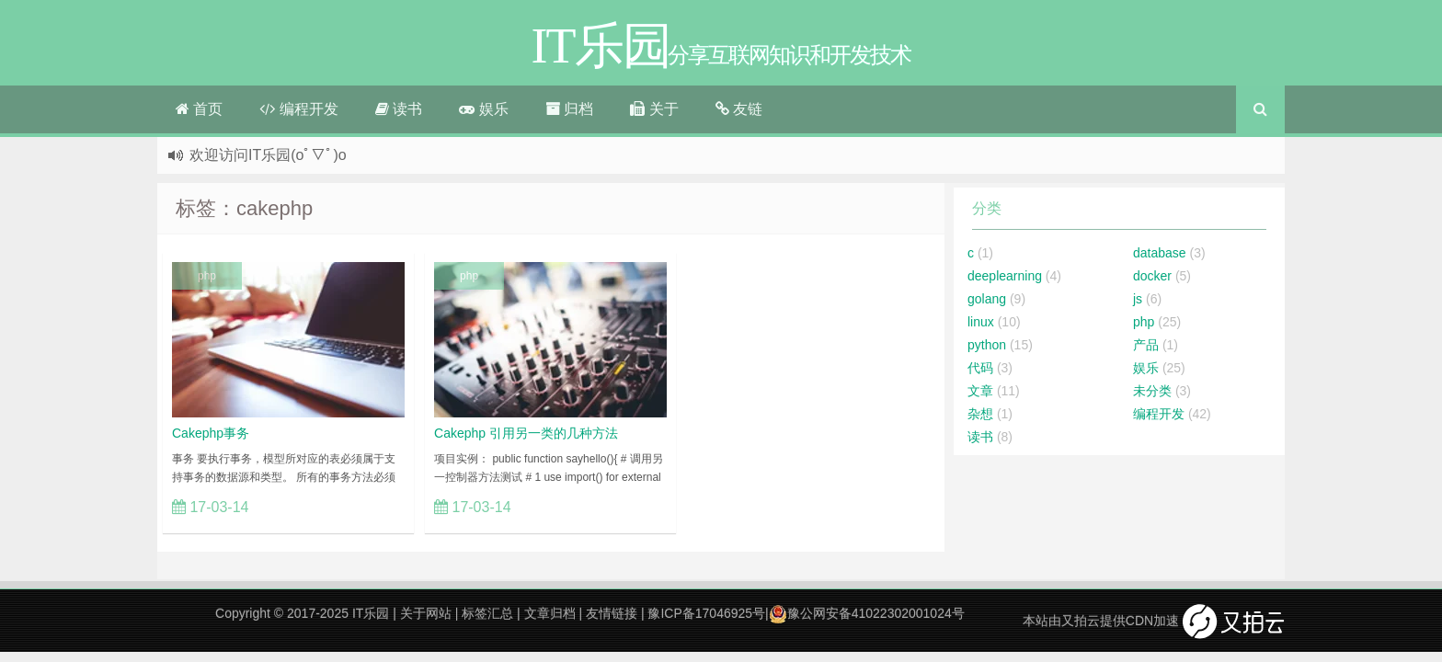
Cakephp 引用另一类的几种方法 (526, 433)
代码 (980, 367)
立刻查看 (366, 506)
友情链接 (611, 613)
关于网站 (426, 613)
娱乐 (483, 109)
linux (980, 321)
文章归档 (550, 613)
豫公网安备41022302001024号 (867, 613)
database (1159, 252)
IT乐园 (370, 613)
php (207, 275)
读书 (398, 109)
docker (1152, 275)
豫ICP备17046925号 (706, 613)
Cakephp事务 (210, 433)
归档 (569, 109)
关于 (654, 109)
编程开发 (298, 109)
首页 (199, 109)
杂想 (980, 413)
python (986, 344)
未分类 (1152, 390)
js (1137, 298)
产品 (1146, 344)
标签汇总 (487, 613)
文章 (980, 390)
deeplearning (1004, 275)
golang (986, 298)
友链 (738, 109)
